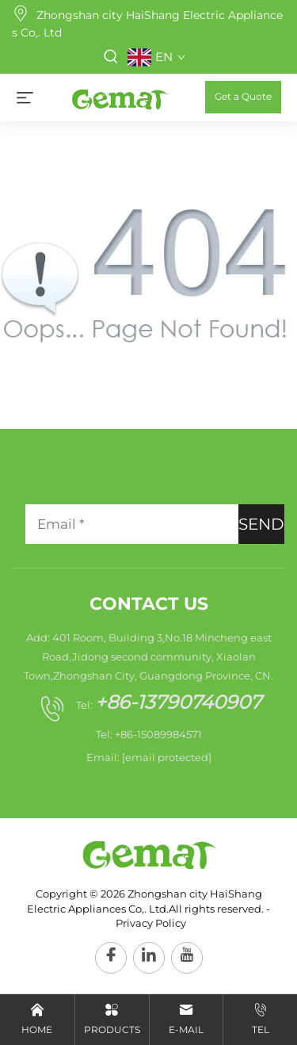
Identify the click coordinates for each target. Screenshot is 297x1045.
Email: (148, 757)
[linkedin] (149, 958)
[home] (119, 96)
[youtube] (187, 958)
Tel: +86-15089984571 (149, 734)
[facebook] (111, 958)
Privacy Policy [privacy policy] (151, 923)
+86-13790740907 (178, 702)
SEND (261, 524)
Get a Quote (243, 96)
